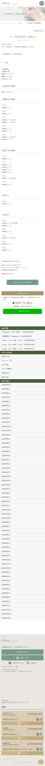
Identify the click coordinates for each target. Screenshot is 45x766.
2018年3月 (4, 597)
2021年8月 (4, 443)
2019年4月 (4, 543)
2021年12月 (5, 426)
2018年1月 (4, 605)
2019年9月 (4, 522)
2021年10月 (5, 435)
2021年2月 (4, 468)
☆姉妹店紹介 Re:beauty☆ (10, 336)
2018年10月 (5, 568)
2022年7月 (4, 397)
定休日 (3, 377)
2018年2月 (4, 601)
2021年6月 (4, 451)
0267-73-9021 (23, 303)
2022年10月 (5, 385)
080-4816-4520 (36, 744)
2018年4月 (4, 593)
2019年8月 (4, 526)
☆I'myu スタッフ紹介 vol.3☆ (12, 344)
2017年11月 (5, 610)
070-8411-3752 (36, 714)
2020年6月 (4, 493)
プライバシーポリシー (8, 759)
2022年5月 (4, 405)
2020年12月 (5, 476)
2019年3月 (4, 547)
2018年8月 (4, 576)
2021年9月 (4, 439)
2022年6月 (4, 401)
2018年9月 (4, 572)
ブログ (3, 365)
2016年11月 (5, 618)
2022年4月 (4, 410)
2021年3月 (4, 464)
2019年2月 (4, 551)
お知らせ (4, 356)
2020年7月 (4, 489)
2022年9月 (4, 389)
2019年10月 (5, 518)
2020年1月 (4, 505)
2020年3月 (4, 497)
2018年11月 (5, 564)
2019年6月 (4, 535)
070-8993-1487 (36, 729)
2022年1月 (4, 422)
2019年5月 (4, 539)
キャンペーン (5, 360)
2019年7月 (4, 530)
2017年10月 (5, 614)
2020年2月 (4, 501)
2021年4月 (4, 460)
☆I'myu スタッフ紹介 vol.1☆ (12, 349)
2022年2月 (4, 418)
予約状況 (4, 373)
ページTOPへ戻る (41, 762)
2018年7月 (4, 580)
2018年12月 (5, 560)
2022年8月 (4, 393)
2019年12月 (5, 510)
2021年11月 (5, 430)
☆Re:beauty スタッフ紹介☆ (11, 332)
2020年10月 (5, 485)
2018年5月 (4, 589)
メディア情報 (5, 369)
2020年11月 (5, 480)
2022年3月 (4, 414)
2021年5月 (4, 455)
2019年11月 (5, 514)
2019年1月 (4, 555)
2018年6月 (4, 585)
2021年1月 (4, 472)
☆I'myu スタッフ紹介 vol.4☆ (12, 340)
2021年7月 (4, 447)
